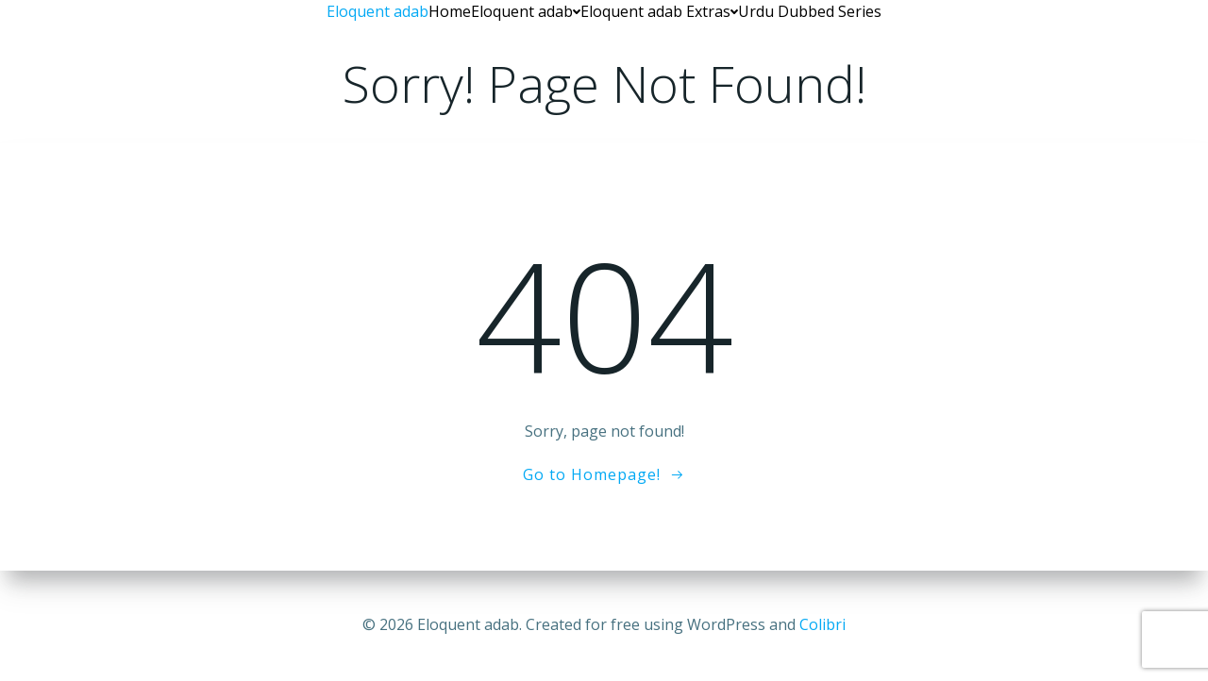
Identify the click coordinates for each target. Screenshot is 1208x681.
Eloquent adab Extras (659, 11)
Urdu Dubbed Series (809, 11)
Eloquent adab (525, 11)
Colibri (822, 624)
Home (449, 11)
